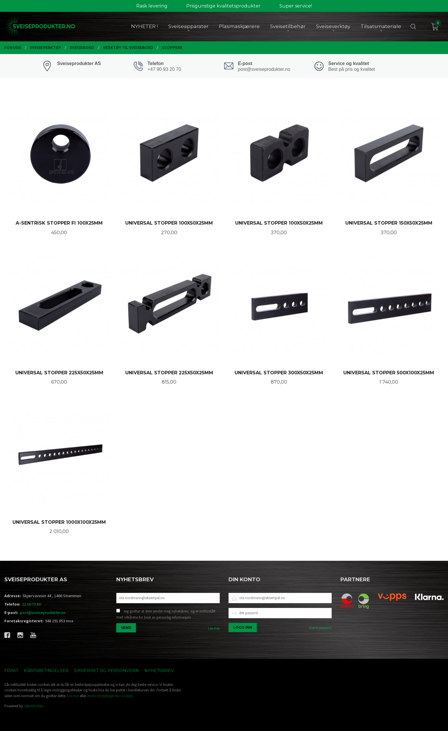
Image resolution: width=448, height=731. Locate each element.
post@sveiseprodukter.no (43, 612)
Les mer (214, 628)
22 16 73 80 (31, 604)
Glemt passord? (320, 627)
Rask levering (151, 6)
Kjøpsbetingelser (46, 670)
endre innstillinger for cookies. (110, 695)
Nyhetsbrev (159, 670)
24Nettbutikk (33, 706)
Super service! (295, 6)
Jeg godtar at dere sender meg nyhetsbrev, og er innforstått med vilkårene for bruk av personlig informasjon (165, 614)
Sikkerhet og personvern (106, 670)
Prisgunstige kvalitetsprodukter (223, 6)
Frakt (11, 670)
